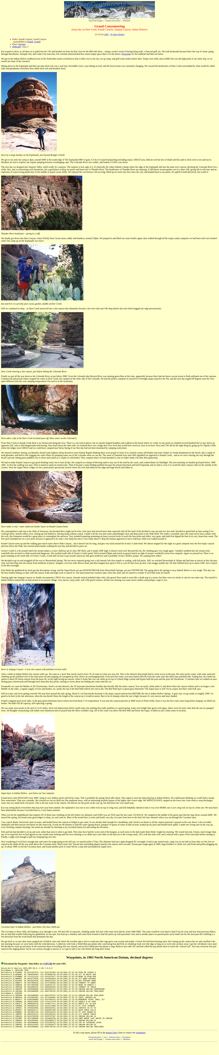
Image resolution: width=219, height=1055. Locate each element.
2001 (106, 34)
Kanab (30, 42)
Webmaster (126, 21)
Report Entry (112, 1045)
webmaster (140, 1045)
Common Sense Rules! (112, 21)
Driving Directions (94, 19)
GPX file (48, 963)
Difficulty (16, 47)
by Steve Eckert (117, 34)
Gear (105, 19)
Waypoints (126, 54)
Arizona (21, 44)
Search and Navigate (96, 21)
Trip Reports (126, 19)
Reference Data (114, 19)
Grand (37, 42)
